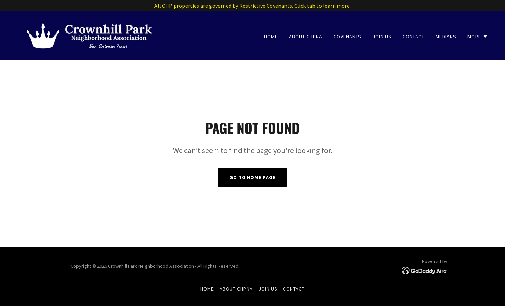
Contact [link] (413, 36)
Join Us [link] (381, 36)
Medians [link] (446, 36)
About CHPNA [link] (305, 36)
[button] (477, 36)
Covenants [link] (347, 36)
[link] (89, 34)
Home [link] (271, 36)
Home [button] (207, 289)
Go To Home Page (252, 177)
